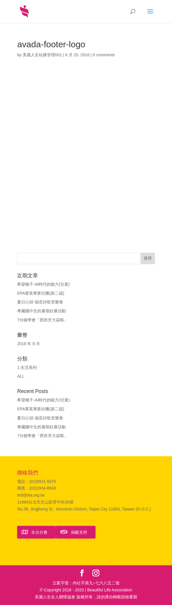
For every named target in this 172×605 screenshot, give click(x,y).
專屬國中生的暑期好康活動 (41, 311)
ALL (20, 376)
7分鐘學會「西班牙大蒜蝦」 (42, 320)
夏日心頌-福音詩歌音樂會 (40, 302)
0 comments (104, 54)
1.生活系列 (27, 367)
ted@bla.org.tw (30, 495)
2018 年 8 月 (28, 343)
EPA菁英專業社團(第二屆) (40, 293)
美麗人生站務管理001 (42, 54)
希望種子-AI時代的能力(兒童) (43, 284)
